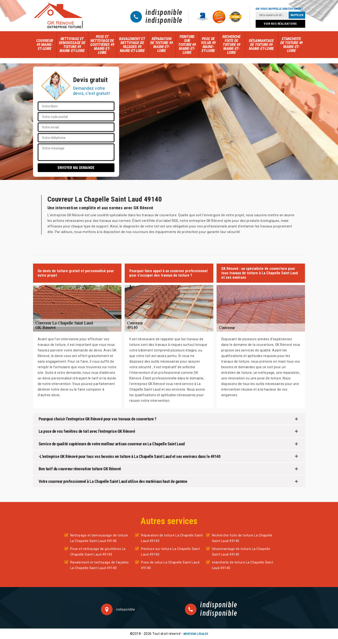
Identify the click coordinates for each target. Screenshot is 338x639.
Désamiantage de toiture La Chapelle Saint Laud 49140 (241, 551)
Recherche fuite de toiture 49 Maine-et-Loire (231, 44)
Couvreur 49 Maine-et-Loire (44, 44)
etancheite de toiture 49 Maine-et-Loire (291, 44)
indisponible (163, 13)
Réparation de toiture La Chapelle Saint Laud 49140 (172, 538)
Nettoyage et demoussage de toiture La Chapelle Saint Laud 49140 (99, 538)
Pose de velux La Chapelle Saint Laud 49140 (170, 565)
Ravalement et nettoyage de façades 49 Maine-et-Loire (132, 44)
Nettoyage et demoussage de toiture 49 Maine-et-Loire (72, 44)
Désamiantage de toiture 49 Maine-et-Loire (261, 44)
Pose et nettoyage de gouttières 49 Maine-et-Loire (102, 44)
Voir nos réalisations (280, 23)
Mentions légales (196, 634)
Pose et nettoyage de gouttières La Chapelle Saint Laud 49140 (98, 551)
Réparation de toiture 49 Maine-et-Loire (161, 44)
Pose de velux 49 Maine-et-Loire (208, 44)
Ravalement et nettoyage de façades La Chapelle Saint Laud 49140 (99, 565)
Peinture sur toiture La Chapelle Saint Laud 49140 (170, 551)
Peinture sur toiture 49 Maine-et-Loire (187, 44)
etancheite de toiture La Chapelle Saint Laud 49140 (242, 565)
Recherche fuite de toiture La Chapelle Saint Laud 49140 (242, 538)
